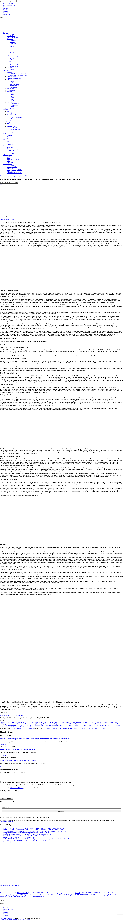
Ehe (48, 722)
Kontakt (5, 913)
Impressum (6, 911)
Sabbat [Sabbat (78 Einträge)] (85, 895)
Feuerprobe (66, 722)
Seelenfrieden (62, 725)
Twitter (7, 219)
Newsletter (6, 914)
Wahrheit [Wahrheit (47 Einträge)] (37, 897)
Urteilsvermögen (4, 727)
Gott (21, 176)
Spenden (5, 916)
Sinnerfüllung (91, 725)
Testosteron (103, 725)
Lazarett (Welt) (40, 724)
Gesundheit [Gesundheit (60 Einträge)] (88, 893)
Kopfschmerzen (25, 724)
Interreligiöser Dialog (107, 722)
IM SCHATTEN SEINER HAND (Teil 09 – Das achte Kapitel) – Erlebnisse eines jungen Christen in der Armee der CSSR (36, 839)
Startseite (5, 908)
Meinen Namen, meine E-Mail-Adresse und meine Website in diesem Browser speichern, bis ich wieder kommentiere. (37, 782)
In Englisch (19, 715)
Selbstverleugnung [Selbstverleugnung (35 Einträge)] (103, 895)
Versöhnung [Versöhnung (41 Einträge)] (23, 897)
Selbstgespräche (76, 725)
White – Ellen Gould (20, 727)
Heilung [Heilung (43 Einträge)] (12, 895)
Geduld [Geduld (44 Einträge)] (82, 893)
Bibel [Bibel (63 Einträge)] (14, 893)
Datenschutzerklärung (16, 788)
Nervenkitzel (91, 724)
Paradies (108, 724)
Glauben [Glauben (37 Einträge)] (100, 893)
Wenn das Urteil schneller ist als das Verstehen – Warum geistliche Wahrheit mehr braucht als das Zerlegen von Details (35, 831)
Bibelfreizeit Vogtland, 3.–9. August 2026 (9, 886)
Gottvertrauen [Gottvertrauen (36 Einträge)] (112, 893)
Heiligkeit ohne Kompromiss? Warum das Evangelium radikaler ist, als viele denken (26, 833)
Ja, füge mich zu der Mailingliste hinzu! (12, 791)
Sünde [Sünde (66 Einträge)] (10, 897)
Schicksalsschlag (53, 725)
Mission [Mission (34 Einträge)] (61, 895)
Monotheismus (83, 724)
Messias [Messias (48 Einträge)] (56, 895)
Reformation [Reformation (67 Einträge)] (79, 895)
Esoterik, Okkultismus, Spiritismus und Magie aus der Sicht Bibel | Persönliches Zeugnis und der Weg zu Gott (33, 830)
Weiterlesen (3, 744)
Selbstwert (85, 725)
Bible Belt (12, 722)
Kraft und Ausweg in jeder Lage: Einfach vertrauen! (17, 749)
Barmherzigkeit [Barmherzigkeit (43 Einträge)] (8, 893)
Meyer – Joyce (74, 724)
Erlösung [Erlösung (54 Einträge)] (55, 893)
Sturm (97, 725)
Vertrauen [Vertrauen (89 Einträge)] (31, 897)
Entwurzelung (53, 722)
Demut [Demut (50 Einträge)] (45, 893)
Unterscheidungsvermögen (114, 725)
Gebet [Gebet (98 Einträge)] (77, 893)
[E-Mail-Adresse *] (61, 808)
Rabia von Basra (28, 725)
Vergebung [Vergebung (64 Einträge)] (16, 897)
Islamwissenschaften (15, 724)
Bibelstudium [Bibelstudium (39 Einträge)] (32, 893)
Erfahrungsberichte (14, 176)
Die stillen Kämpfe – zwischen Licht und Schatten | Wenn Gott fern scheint (23, 836)
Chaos (32, 722)
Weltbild (12, 727)
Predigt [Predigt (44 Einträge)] (66, 895)
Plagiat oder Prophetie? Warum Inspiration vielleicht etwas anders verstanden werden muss (27, 834)
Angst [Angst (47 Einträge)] (2, 893)
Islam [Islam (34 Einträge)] (28, 895)
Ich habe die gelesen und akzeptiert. (19, 788)
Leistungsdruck (56, 724)
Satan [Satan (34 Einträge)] (95, 895)
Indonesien (98, 722)
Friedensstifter (74, 722)
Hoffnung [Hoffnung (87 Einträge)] (23, 895)
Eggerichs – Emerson (40, 722)
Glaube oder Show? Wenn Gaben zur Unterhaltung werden (19, 837)
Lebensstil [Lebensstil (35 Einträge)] (46, 895)
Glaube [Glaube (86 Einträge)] (95, 893)
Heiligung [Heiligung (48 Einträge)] (6, 895)
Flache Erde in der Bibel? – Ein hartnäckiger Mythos (18, 760)
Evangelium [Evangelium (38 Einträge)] (61, 893)
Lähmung (33, 724)
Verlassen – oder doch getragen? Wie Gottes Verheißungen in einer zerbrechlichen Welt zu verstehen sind (35, 739)
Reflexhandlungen (38, 725)
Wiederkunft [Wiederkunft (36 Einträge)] (44, 897)
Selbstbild (69, 725)
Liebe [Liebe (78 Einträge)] (52, 895)
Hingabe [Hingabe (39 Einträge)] (16, 895)
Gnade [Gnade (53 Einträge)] (105, 893)
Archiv (2, 904)
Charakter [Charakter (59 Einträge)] (39, 893)
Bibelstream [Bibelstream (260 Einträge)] (22, 893)
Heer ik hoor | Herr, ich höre (11, 842)
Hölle (92, 722)
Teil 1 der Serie (4, 715)
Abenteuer (3, 722)
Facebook (2, 219)
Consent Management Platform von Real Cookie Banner (15, 920)
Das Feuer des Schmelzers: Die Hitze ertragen (22, 728)
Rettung (46, 725)
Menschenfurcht (65, 724)
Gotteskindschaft (82, 722)
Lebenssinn (48, 724)
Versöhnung (34, 176)
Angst (7, 722)
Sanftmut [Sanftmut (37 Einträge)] (91, 895)
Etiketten (60, 722)
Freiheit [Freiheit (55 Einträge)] (67, 893)
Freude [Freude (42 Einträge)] (73, 893)
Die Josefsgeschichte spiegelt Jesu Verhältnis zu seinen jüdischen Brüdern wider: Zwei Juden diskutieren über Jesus (75, 728)
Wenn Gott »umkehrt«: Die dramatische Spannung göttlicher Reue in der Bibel (24, 840)
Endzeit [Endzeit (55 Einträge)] (49, 893)
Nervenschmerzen (100, 724)
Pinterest (12, 219)
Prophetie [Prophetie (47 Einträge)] (71, 895)
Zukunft (29, 727)
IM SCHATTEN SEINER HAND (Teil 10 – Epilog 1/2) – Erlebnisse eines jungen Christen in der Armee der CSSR (34, 828)
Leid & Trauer (27, 176)
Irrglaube (6, 724)
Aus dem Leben (4, 176)
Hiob (89, 722)
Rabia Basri (20, 725)
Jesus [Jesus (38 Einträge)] (31, 895)
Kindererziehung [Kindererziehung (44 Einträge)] (38, 895)
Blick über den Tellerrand (23, 722)
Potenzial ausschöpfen (10, 725)
